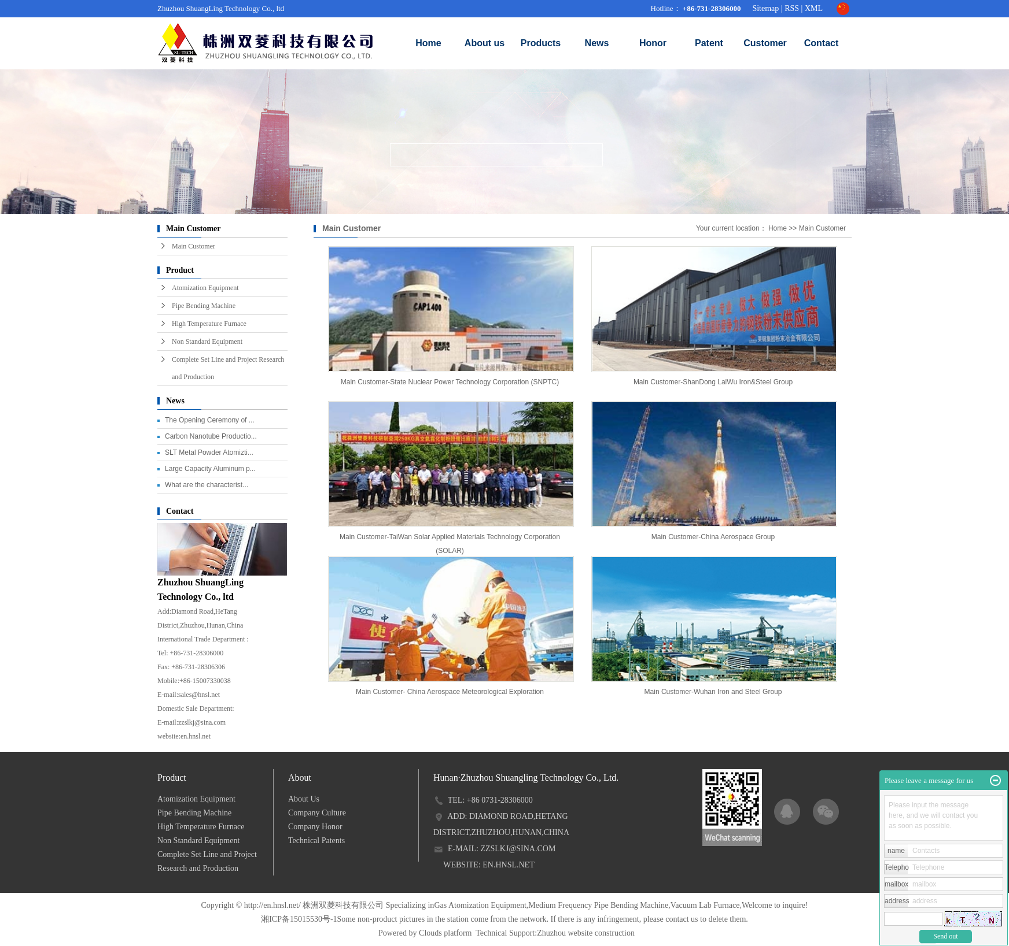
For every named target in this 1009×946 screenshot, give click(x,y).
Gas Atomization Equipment (480, 905)
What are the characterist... (206, 485)
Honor (652, 43)
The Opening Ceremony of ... (210, 420)
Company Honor (315, 826)
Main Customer (193, 246)
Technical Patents (316, 840)
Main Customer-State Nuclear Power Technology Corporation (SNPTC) (450, 382)
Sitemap (765, 8)
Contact (821, 43)
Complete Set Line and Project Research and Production (228, 368)
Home (428, 43)
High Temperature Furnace (209, 324)
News (597, 43)
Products (541, 43)
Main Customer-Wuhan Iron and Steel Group (713, 692)
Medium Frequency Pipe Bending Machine (598, 905)
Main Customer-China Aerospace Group (713, 537)
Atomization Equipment (205, 288)
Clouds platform (445, 933)
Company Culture (317, 812)
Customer (765, 43)
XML (814, 8)
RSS (792, 8)
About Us (303, 799)
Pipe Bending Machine (203, 306)
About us (484, 43)
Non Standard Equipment (207, 341)
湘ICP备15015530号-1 (299, 919)
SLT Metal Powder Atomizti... (209, 452)
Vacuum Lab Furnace (705, 905)
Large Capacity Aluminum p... (210, 469)
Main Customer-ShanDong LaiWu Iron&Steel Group (713, 382)
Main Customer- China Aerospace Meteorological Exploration (450, 692)
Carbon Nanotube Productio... (211, 436)
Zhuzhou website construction (586, 933)
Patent (709, 43)
